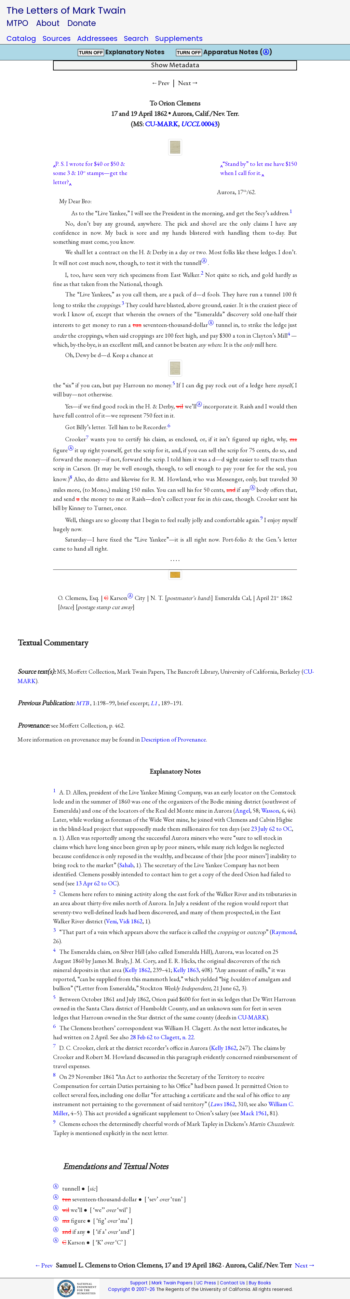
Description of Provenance (173, 739)
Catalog (21, 38)
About (48, 23)
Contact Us (232, 1283)
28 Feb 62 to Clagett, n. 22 (162, 1037)
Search (136, 38)
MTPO (17, 23)
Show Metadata (175, 65)
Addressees (97, 38)
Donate (81, 23)
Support (139, 1283)
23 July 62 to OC (271, 829)
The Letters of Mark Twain (66, 10)
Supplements (179, 38)
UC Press (206, 1283)
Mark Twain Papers (172, 1283)
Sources (57, 38)
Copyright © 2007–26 (131, 1289)
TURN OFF (91, 52)
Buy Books (260, 1283)
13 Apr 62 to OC (96, 883)
